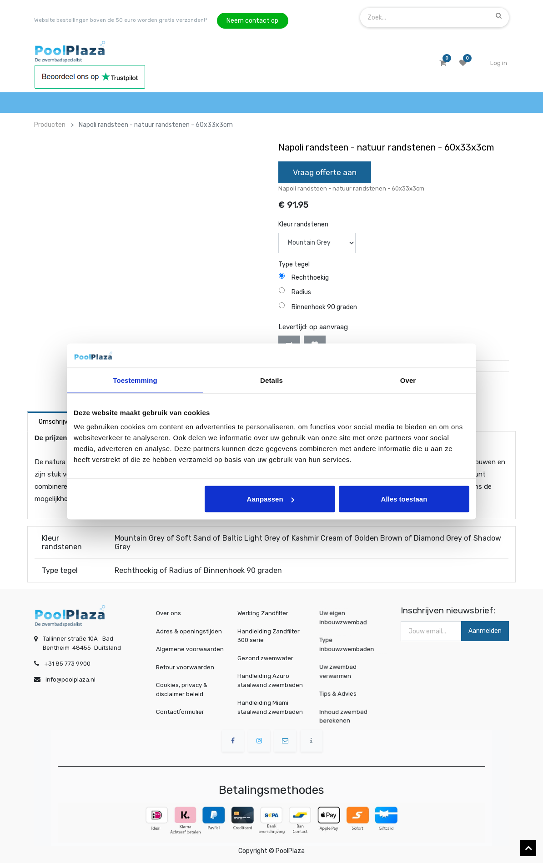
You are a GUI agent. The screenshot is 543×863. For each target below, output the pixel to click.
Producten (49, 125)
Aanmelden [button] (485, 631)
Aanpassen (270, 499)
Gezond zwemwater (265, 658)
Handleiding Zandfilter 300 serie (268, 636)
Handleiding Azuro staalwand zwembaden (270, 680)
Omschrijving (57, 422)
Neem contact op (252, 21)
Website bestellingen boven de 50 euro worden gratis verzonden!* (120, 20)
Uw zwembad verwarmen (352, 671)
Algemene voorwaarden (190, 649)
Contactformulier (180, 711)
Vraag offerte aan (325, 172)
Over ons (168, 613)
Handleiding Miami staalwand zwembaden (270, 707)
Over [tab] (408, 380)
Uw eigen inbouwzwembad (352, 618)
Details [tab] (271, 380)
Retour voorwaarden (185, 667)
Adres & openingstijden (189, 631)
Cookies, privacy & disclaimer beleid (181, 689)
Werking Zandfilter (262, 613)
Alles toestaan (404, 499)
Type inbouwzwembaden (352, 645)
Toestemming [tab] (135, 380)
